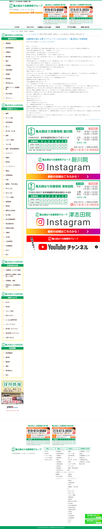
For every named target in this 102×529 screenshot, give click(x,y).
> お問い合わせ (48, 459)
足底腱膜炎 (9, 246)
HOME (13, 31)
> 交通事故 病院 (83, 459)
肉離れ (8, 157)
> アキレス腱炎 (71, 495)
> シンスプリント (72, 478)
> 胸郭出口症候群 (72, 501)
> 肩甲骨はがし (60, 470)
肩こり (8, 126)
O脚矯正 (8, 52)
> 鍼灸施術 (58, 457)
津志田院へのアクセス (12, 333)
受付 (7, 375)
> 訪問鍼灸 (58, 462)
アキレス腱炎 (10, 197)
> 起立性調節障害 (72, 505)
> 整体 (57, 459)
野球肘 (8, 206)
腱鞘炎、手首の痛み (12, 184)
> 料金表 (46, 453)
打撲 (7, 179)
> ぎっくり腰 (70, 453)
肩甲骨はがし (10, 83)
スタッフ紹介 (10, 311)
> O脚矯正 (58, 455)
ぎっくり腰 (9, 118)
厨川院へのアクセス (12, 328)
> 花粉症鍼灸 (59, 464)
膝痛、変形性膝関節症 (12, 149)
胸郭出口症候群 (10, 210)
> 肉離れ (69, 474)
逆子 (7, 254)
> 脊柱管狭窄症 (71, 507)
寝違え (8, 171)
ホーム (28, 34)
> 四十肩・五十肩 (72, 459)
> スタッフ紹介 (48, 455)
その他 (48, 41)
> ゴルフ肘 (70, 466)
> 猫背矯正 (58, 468)
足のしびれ (9, 193)
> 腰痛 (69, 451)
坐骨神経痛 (9, 122)
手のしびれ (9, 188)
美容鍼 (8, 74)
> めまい (69, 520)
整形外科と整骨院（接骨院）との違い (13, 275)
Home (7, 302)
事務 (7, 366)
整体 (7, 61)
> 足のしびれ (70, 493)
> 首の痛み (70, 503)
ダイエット (9, 98)
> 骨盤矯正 (58, 451)
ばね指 (8, 237)
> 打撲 (69, 484)
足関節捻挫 (9, 175)
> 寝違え (69, 480)
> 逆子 (69, 522)
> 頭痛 (69, 462)
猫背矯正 (8, 78)
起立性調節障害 (10, 219)
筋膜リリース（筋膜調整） (12, 88)
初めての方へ (10, 315)
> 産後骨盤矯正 (60, 453)
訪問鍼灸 (8, 65)
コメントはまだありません (93, 119)
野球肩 (8, 162)
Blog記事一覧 (34, 34)
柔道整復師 (9, 353)
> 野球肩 (69, 476)
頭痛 (7, 135)
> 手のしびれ (70, 491)
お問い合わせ (10, 337)
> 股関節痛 (70, 497)
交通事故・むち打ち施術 (13, 270)
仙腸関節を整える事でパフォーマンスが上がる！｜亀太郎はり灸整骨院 (56, 39)
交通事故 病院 (10, 280)
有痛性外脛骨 (10, 228)
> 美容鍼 (58, 466)
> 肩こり (69, 457)
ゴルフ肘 (8, 144)
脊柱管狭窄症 (10, 223)
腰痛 (7, 113)
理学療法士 (9, 370)
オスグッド (9, 153)
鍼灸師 (8, 362)
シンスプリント (10, 166)
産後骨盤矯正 (10, 48)
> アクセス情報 (48, 457)
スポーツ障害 (10, 140)
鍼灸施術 (8, 56)
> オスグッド (70, 472)
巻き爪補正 (9, 93)
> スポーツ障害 (71, 464)
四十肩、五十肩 (10, 131)
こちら (46, 117)
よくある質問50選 (11, 320)
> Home (46, 451)
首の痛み (8, 215)
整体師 (8, 357)
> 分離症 (69, 511)
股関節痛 (8, 201)
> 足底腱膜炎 (70, 518)
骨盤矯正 (8, 43)
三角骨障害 (9, 241)
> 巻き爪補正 (59, 476)
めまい (8, 250)
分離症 (8, 232)
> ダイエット (59, 478)
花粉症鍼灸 (9, 70)
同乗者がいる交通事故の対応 (13, 286)
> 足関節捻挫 (70, 482)
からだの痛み (42, 41)
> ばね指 (69, 513)
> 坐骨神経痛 (70, 455)
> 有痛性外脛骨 (71, 509)
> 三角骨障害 (70, 516)
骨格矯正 (52, 41)
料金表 (8, 306)
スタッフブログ (10, 324)
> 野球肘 (69, 499)
